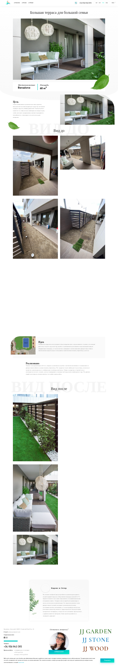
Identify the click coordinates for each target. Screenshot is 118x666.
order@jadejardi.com (12, 632)
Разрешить (107, 660)
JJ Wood (30, 2)
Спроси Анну (59, 651)
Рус (103, 2)
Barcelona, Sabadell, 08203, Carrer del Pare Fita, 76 (19, 629)
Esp (100, 2)
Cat (97, 2)
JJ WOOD (96, 649)
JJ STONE (95, 640)
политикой (21, 662)
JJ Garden (17, 2)
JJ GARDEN (96, 631)
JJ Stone (24, 2)
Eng (107, 2)
